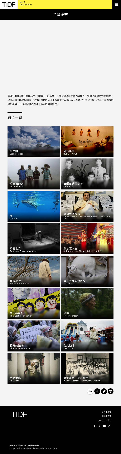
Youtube (104, 426)
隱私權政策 (106, 416)
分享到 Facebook (97, 391)
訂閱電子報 (106, 411)
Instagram (109, 426)
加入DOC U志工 (104, 420)
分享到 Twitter (104, 391)
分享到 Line (110, 391)
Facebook (94, 426)
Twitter (99, 426)
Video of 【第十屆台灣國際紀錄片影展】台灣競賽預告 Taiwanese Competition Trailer (60, 58)
